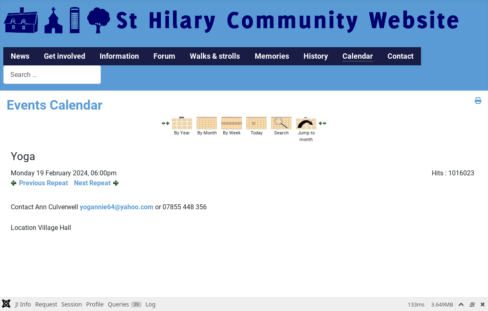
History (316, 56)
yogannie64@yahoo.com (116, 207)
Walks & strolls (215, 56)
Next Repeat (92, 183)
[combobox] (52, 74)
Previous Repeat (43, 183)
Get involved (64, 56)
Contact (401, 56)
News (20, 56)
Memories (272, 56)
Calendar (357, 56)
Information (119, 56)
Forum (164, 56)
